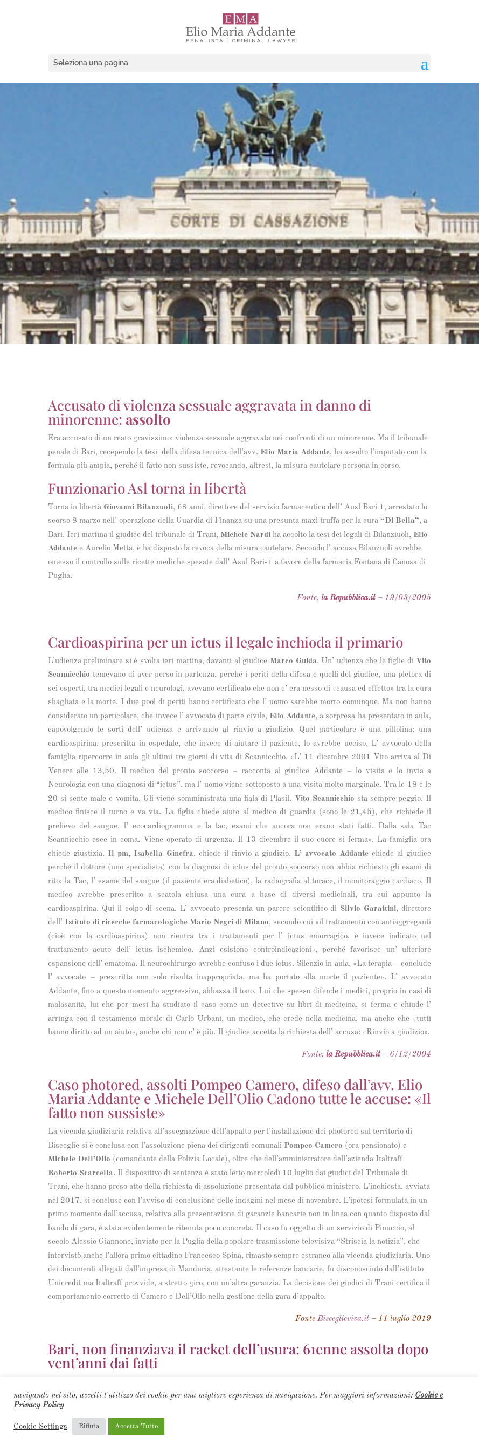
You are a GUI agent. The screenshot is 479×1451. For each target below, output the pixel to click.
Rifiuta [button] (89, 1426)
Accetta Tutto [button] (136, 1426)
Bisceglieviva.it (343, 1319)
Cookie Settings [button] (40, 1426)
